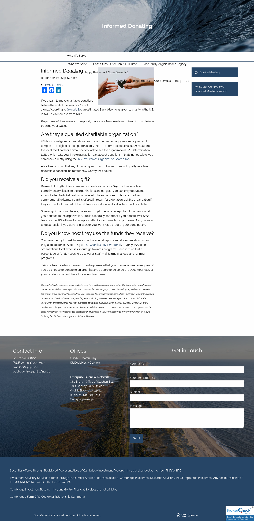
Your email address (156, 377)
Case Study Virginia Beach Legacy (164, 64)
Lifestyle (49, 84)
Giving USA (74, 109)
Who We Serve (76, 55)
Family (59, 84)
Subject (148, 392)
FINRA (170, 470)
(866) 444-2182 (28, 367)
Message (149, 406)
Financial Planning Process (133, 80)
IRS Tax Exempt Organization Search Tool (103, 159)
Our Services (162, 80)
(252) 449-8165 (26, 358)
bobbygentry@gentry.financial (32, 371)
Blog (178, 80)
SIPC (178, 470)
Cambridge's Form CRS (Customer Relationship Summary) (47, 496)
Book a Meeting (207, 72)
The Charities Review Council (102, 244)
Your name (150, 363)
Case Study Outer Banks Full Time (115, 64)
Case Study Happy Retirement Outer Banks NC (98, 72)
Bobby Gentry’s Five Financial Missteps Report (211, 89)
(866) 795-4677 (35, 362)
